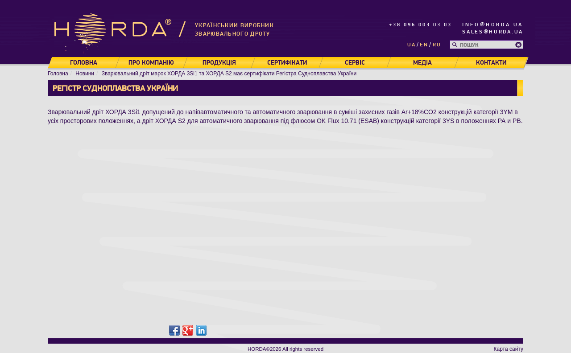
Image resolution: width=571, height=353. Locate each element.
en (424, 44)
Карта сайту (508, 349)
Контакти (491, 63)
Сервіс (355, 63)
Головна (83, 63)
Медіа (422, 63)
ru (437, 44)
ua (411, 44)
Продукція (219, 63)
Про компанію (151, 63)
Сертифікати (287, 63)
